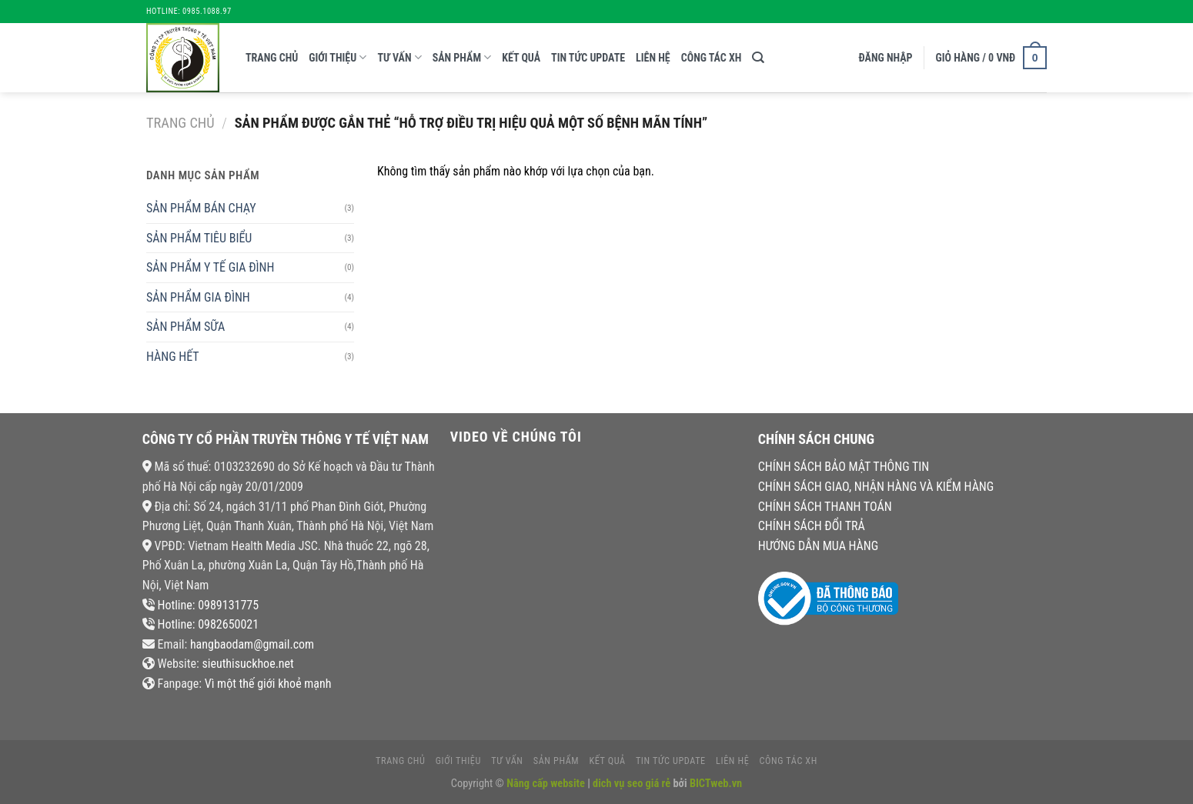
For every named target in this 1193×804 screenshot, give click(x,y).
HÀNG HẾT (172, 356)
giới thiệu (337, 57)
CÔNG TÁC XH (711, 58)
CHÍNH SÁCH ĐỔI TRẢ (811, 526)
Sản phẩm (462, 57)
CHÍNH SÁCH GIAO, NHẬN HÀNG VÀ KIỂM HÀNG (876, 486)
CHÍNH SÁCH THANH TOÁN (825, 506)
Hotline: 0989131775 (208, 605)
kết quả (521, 58)
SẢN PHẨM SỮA (185, 326)
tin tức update (588, 58)
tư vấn (399, 57)
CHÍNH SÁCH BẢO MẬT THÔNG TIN (843, 466)
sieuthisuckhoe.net (247, 663)
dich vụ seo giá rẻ (631, 783)
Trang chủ (272, 58)
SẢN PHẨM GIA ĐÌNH (198, 297)
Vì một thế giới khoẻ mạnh (268, 683)
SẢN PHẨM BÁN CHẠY (201, 208)
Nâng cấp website (546, 783)
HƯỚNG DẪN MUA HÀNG (818, 546)
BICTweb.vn (716, 783)
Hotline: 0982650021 (208, 624)
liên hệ (653, 58)
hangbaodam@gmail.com (252, 644)
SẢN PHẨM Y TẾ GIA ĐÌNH (210, 267)
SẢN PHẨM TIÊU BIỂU (199, 238)
